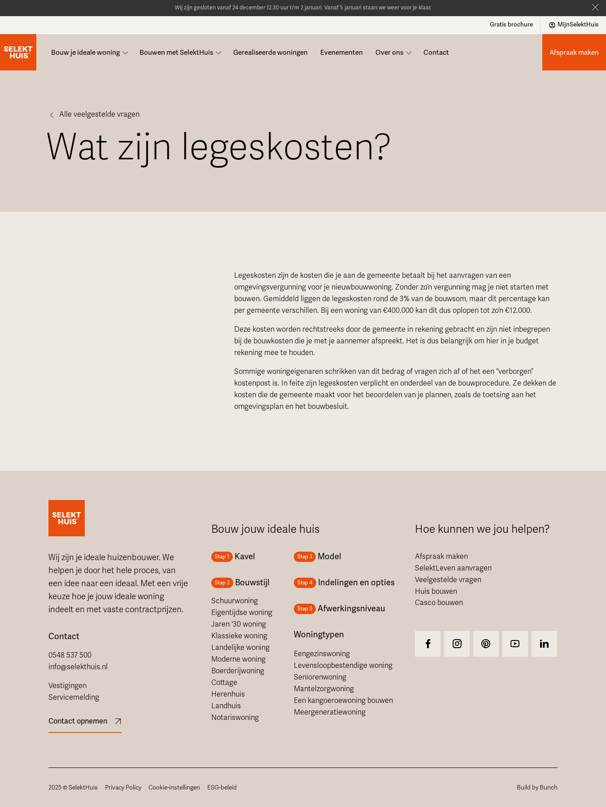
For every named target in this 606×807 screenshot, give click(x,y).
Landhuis (226, 706)
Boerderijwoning (237, 671)
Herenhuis (228, 694)
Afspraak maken (441, 556)
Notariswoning (235, 717)
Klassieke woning (239, 636)
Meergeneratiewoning (330, 712)
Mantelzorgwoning (324, 688)
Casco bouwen (439, 602)
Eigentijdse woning (241, 612)
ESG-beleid (222, 787)
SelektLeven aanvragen (453, 568)
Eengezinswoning (322, 653)
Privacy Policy (123, 787)
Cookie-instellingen (174, 787)
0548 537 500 (70, 655)
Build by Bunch (537, 787)
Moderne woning (238, 659)
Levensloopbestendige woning (343, 665)
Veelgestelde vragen (448, 579)
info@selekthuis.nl (78, 666)
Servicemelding (73, 697)
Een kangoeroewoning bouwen (343, 700)
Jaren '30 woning (238, 624)
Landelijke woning (240, 647)
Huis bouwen (436, 591)
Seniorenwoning (320, 677)
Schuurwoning (234, 600)
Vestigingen (67, 685)
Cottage (224, 682)
